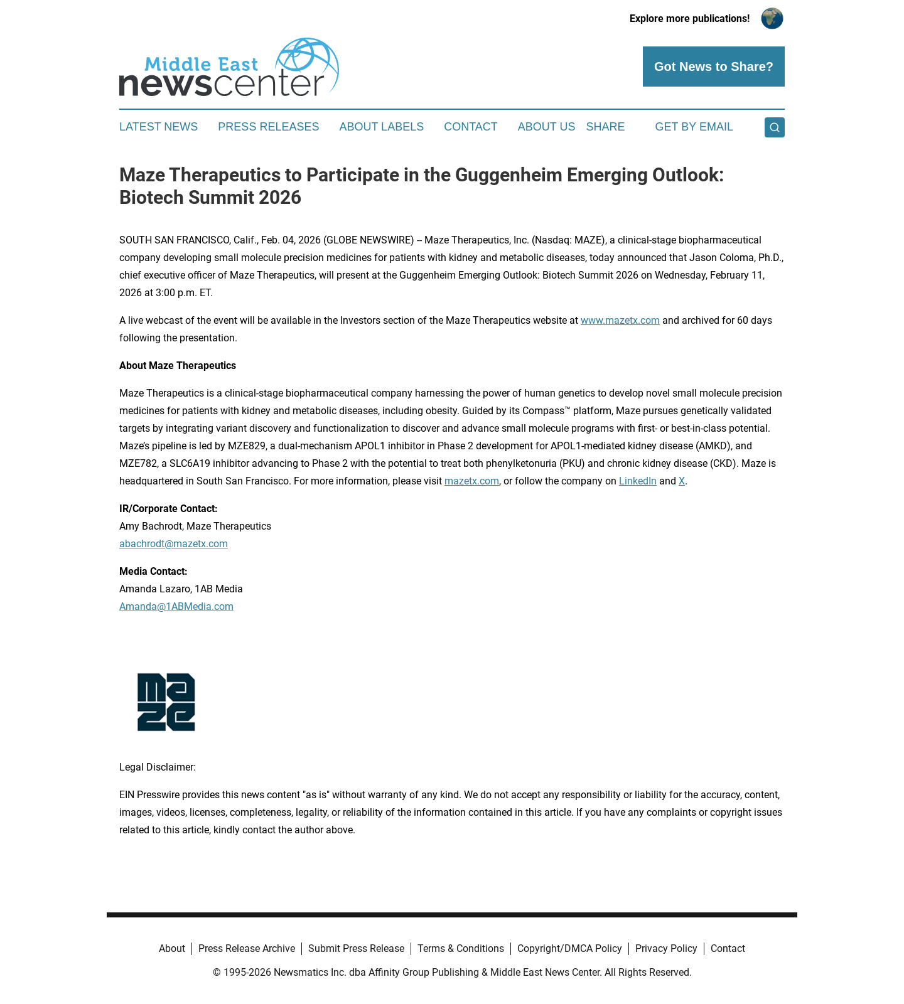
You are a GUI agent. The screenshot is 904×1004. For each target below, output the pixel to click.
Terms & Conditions (460, 948)
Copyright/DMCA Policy (569, 948)
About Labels (381, 126)
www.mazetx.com (620, 320)
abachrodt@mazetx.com (173, 544)
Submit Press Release (356, 948)
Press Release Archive (246, 948)
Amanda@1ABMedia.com (176, 606)
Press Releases (268, 126)
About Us (547, 126)
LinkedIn (638, 481)
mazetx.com (471, 481)
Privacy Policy (666, 948)
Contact (471, 126)
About (172, 948)
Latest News (158, 126)
